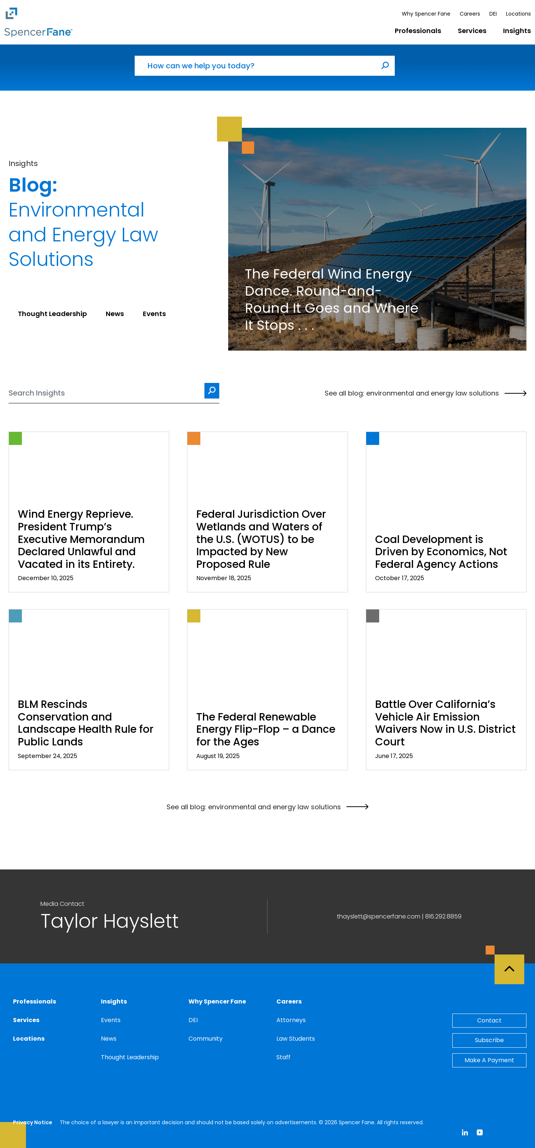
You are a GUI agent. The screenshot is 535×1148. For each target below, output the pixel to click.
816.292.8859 (443, 916)
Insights (517, 30)
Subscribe (489, 1040)
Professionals (418, 30)
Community (205, 1038)
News (108, 1038)
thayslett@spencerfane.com (378, 916)
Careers (470, 13)
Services (472, 30)
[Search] (114, 393)
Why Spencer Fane (426, 13)
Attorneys (291, 1020)
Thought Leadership (130, 1057)
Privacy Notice (32, 1122)
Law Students (295, 1038)
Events (111, 1020)
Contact (489, 1020)
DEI (493, 13)
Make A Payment (489, 1060)
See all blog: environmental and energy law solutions (425, 393)
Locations (518, 13)
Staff (283, 1057)
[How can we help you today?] (255, 66)
